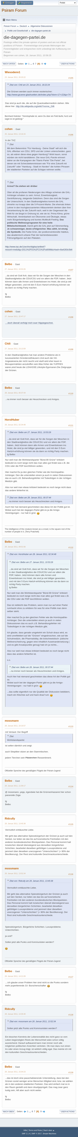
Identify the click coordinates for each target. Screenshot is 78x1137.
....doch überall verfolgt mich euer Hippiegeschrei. (29, 323)
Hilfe (25, 1130)
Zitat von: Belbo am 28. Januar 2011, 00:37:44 (30, 498)
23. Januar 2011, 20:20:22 (15, 77)
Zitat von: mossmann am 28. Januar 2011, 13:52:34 (33, 1021)
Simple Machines (49, 1134)
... (31, 63)
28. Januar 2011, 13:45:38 (15, 824)
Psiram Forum (14, 10)
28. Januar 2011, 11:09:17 (15, 786)
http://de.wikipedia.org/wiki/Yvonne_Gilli (35, 106)
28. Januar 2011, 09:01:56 (15, 547)
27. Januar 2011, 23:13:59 (15, 349)
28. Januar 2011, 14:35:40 (15, 1014)
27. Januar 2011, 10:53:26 (15, 269)
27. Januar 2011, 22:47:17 (15, 316)
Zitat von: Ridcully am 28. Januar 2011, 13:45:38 (31, 881)
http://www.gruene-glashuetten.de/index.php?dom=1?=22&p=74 (39, 94)
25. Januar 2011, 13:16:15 (15, 134)
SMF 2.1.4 (26, 1134)
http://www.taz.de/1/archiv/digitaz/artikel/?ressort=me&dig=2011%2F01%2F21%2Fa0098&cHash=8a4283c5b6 (38, 248)
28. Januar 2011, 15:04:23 (15, 1072)
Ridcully (10, 818)
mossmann (12, 720)
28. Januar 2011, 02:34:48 (15, 425)
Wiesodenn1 (12, 72)
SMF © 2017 (37, 1134)
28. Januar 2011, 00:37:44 (15, 393)
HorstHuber (12, 419)
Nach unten (9, 64)
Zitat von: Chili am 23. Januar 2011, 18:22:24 (30, 85)
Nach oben (8, 1112)
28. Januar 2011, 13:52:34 (15, 873)
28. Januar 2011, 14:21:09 (15, 976)
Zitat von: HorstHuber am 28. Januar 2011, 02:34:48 (33, 554)
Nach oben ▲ (49, 1130)
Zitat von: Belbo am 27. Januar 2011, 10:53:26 (30, 432)
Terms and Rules (35, 1130)
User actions (68, 64)
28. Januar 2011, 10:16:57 (15, 726)
